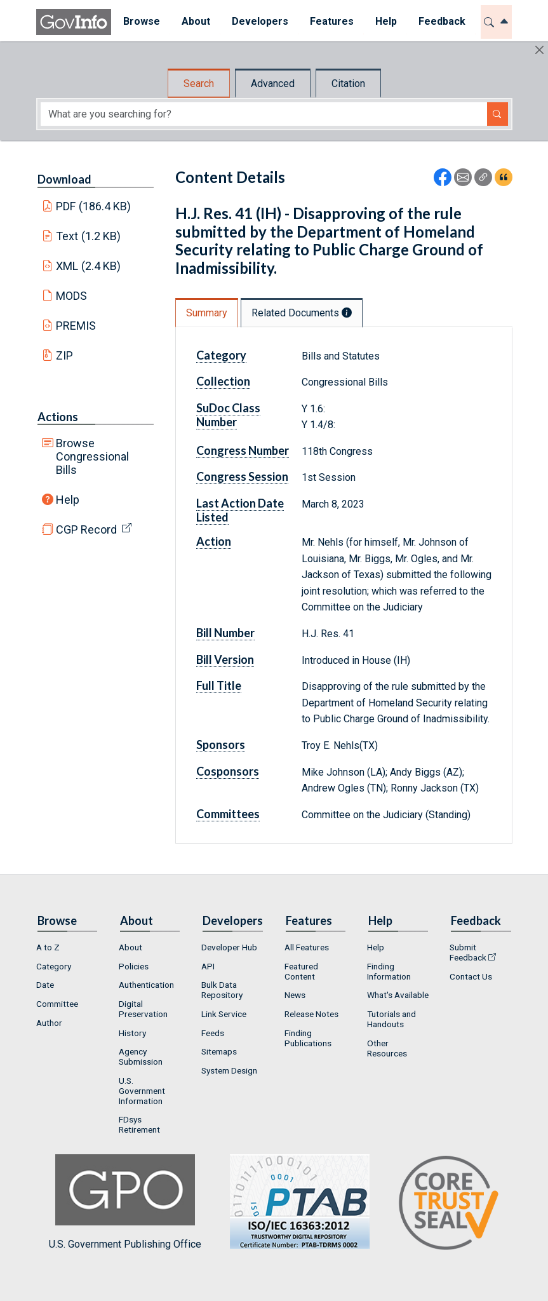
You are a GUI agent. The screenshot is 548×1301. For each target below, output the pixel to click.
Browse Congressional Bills (92, 456)
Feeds (212, 1033)
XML (88, 266)
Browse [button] (140, 21)
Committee (57, 1004)
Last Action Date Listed (240, 510)
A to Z (48, 947)
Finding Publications (307, 1038)
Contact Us (471, 976)
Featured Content (301, 971)
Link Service (223, 1014)
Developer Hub (229, 947)
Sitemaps (219, 1051)
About (130, 947)
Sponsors (220, 745)
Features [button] (330, 21)
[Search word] (264, 114)
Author (49, 1023)
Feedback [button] (440, 21)
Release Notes (311, 1014)
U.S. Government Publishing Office (293, 1202)
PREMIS (76, 325)
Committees (228, 814)
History (132, 1033)
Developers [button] (259, 21)
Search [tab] (199, 84)
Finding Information (389, 971)
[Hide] (539, 49)
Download (64, 179)
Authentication (146, 985)
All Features (306, 947)
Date (45, 985)
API (208, 966)
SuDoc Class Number (228, 415)
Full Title (218, 685)
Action (213, 541)
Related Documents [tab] (301, 313)
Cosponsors (227, 771)
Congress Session (242, 476)
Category (221, 355)
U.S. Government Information (142, 1090)
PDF (93, 206)
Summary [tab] (206, 313)
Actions (57, 417)
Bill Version (225, 659)
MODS (71, 295)
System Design (229, 1070)
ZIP (64, 355)
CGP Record (86, 529)
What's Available (398, 995)
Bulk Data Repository (222, 990)
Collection (223, 381)
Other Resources (387, 1048)
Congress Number (242, 450)
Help (67, 499)
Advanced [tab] (273, 84)
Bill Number (225, 633)
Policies (134, 966)
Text (88, 236)
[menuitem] (140, 22)
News (294, 995)
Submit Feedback (468, 952)
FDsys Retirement (139, 1124)
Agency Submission (141, 1056)
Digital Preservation (143, 1009)
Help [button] (385, 21)
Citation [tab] (348, 84)
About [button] (194, 21)
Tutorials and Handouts (391, 1019)
